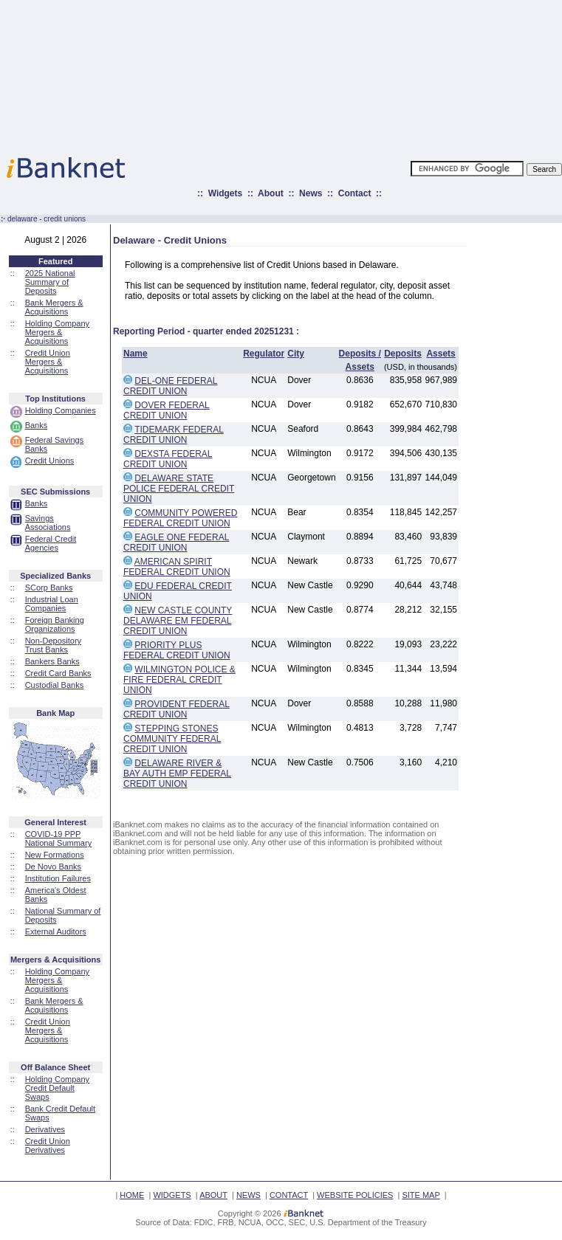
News (310, 193)
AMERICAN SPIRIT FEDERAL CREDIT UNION (176, 567)
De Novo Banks (53, 866)
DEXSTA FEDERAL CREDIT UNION (167, 459)
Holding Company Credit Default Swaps (57, 1088)
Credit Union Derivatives (47, 1145)
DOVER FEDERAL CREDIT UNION (166, 410)
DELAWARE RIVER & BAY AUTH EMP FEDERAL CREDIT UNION (177, 773)
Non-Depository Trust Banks (53, 645)
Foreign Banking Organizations (54, 624)
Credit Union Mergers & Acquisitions (47, 361)
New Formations (54, 854)
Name (135, 353)
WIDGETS (172, 1195)
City (295, 353)
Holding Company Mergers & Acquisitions (57, 332)
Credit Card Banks (58, 673)
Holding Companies (60, 410)
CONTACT (289, 1195)
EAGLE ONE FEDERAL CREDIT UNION (176, 542)
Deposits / (360, 353)
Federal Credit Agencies (51, 543)
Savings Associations (48, 522)
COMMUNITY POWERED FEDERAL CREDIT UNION (180, 518)
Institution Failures (58, 878)
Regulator (263, 353)
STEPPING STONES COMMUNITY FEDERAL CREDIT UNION (172, 738)
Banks (36, 425)
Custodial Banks (54, 685)
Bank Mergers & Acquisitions (54, 307)
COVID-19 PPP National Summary (58, 838)
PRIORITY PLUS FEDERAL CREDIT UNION (176, 650)
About (271, 193)
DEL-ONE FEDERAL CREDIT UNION (170, 386)
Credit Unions (50, 460)
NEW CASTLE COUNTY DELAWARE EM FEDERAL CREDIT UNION (177, 620)
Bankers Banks (52, 661)
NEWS (248, 1195)
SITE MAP (420, 1195)
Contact (354, 193)
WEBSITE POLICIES (355, 1195)
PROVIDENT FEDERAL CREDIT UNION (176, 709)
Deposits (403, 353)
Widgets (225, 193)
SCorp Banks (49, 587)
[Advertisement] (345, 74)
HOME (132, 1195)
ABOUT (213, 1195)
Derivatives (45, 1129)
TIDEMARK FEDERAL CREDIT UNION (173, 434)
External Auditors (55, 931)
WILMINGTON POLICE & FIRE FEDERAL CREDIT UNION (179, 679)
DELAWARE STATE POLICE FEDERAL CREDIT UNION (178, 488)
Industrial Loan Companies (51, 604)
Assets (440, 353)
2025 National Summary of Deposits (50, 282)
